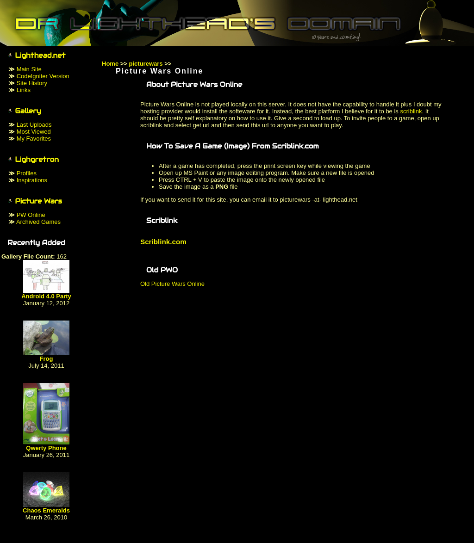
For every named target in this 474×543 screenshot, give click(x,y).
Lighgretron (37, 159)
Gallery (28, 111)
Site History (32, 83)
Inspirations (32, 180)
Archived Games (38, 221)
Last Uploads (34, 124)
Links (24, 89)
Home (110, 63)
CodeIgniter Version (43, 76)
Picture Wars (38, 201)
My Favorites (34, 138)
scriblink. (412, 111)
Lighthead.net (40, 55)
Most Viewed (34, 131)
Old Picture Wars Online (172, 283)
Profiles (27, 173)
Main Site (29, 69)
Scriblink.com (163, 242)
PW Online (31, 214)
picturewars (146, 63)
